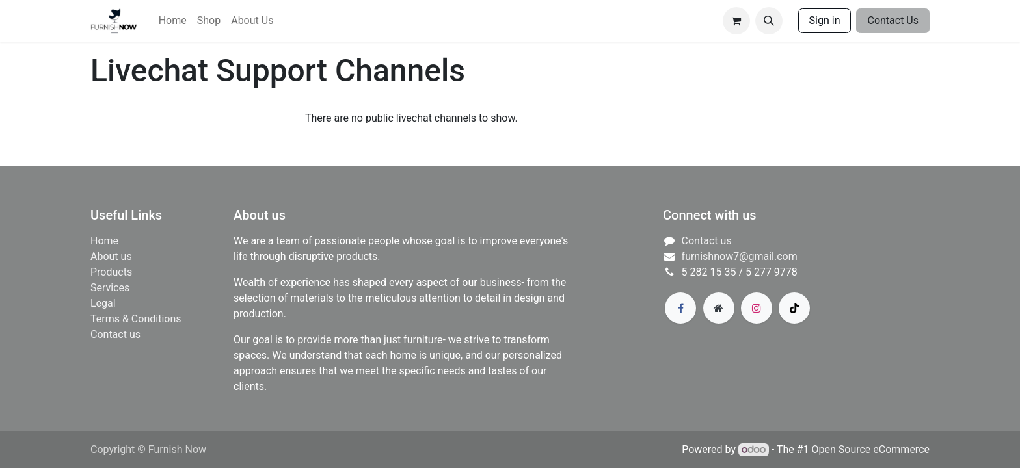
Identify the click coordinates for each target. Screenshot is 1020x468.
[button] (769, 20)
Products (111, 272)
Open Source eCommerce (870, 449)
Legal (103, 303)
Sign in (824, 20)
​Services (109, 287)
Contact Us (893, 20)
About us (111, 256)
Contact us (115, 334)
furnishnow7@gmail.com (740, 256)
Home (104, 241)
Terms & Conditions (135, 319)
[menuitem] (173, 21)
